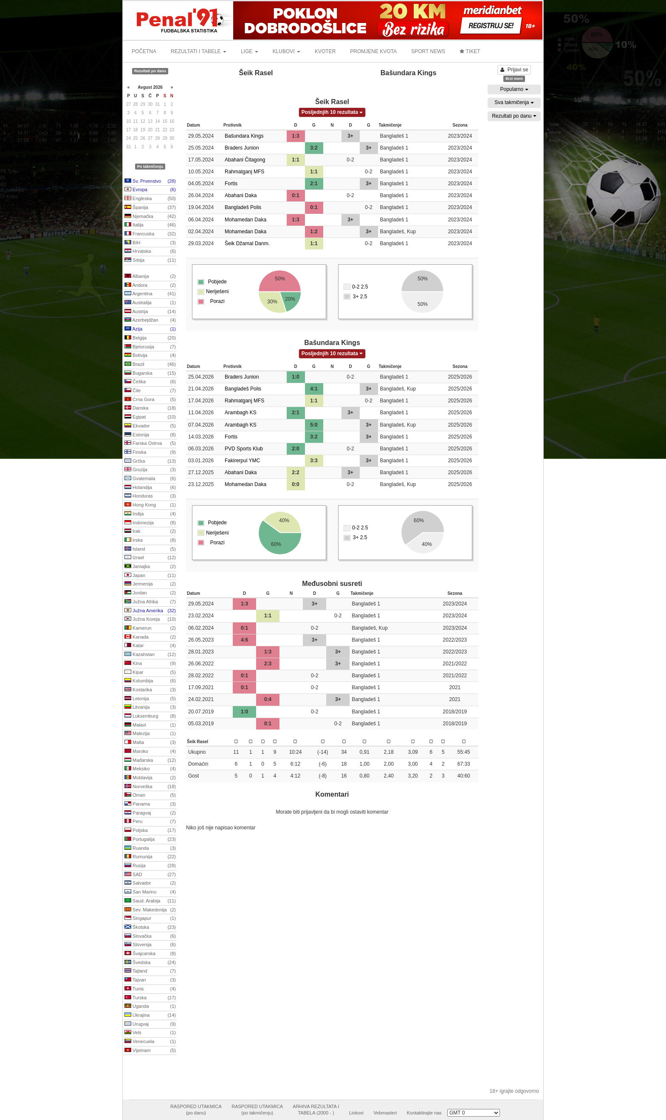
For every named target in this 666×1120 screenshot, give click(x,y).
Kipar (150, 672)
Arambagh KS (241, 413)
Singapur (150, 918)
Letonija (150, 699)
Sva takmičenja (514, 102)
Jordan (150, 593)
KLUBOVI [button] (286, 51)
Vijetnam (150, 1050)
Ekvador (150, 426)
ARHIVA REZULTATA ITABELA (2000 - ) (316, 1110)
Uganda (150, 1006)
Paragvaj (150, 813)
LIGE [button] (249, 51)
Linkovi (356, 1112)
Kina (150, 663)
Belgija (150, 338)
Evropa (150, 190)
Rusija (150, 866)
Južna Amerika (150, 611)
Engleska (150, 198)
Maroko (150, 751)
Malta (150, 742)
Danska (150, 408)
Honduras (150, 496)
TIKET (470, 51)
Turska (150, 998)
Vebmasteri (385, 1112)
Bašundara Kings (244, 136)
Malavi (150, 725)
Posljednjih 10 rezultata (332, 112)
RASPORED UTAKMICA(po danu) (196, 1110)
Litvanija (150, 707)
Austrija (150, 311)
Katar (150, 645)
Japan (150, 575)
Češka (150, 382)
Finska (150, 452)
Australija (150, 303)
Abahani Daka (241, 195)
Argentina (150, 294)
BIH (150, 243)
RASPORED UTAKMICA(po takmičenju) (257, 1110)
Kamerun (150, 628)
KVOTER (325, 51)
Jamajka (150, 566)
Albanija (150, 276)
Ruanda (150, 848)
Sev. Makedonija (150, 910)
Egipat (150, 417)
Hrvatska (150, 251)
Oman (150, 795)
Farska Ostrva (150, 443)
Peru (150, 821)
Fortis (231, 184)
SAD (150, 874)
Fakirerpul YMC (242, 461)
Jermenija (150, 584)
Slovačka (150, 936)
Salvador (150, 883)
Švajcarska (150, 953)
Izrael (150, 557)
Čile (150, 390)
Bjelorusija (150, 347)
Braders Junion (242, 148)
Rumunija (150, 857)
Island (150, 549)
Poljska (150, 830)
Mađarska (150, 760)
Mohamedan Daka (245, 220)
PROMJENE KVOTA (373, 51)
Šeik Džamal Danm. (247, 243)
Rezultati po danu (514, 116)
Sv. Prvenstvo (150, 181)
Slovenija (150, 945)
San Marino (150, 892)
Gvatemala (150, 478)
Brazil (150, 364)
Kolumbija (150, 681)
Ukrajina (150, 1015)
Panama (150, 804)
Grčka (150, 461)
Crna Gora (150, 399)
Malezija (150, 733)
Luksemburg (150, 716)
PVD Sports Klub (244, 449)
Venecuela (150, 1041)
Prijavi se (514, 70)
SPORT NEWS (428, 51)
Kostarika (150, 690)
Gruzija (150, 470)
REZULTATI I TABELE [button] (198, 51)
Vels (150, 1032)
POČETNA (144, 51)
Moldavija (150, 778)
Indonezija (150, 523)
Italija (150, 225)
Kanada (150, 637)
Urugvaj (150, 1024)
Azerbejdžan (150, 320)
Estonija (150, 435)
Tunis (150, 989)
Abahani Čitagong (245, 160)
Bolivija (150, 355)
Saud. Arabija (150, 901)
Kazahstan (150, 654)
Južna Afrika (150, 602)
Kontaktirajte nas (424, 1112)
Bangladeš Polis (243, 207)
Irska (150, 540)
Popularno (514, 89)
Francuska (150, 234)
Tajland (150, 971)
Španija (150, 207)
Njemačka (150, 216)
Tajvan (150, 980)
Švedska (150, 962)
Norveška (150, 786)
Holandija (150, 487)
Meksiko (150, 769)
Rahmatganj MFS (244, 172)
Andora (150, 285)
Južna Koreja (150, 619)
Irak (150, 531)
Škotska (150, 927)
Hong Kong (150, 505)
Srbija (150, 260)
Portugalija (150, 839)
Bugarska (150, 373)
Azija (150, 329)
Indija (150, 514)
